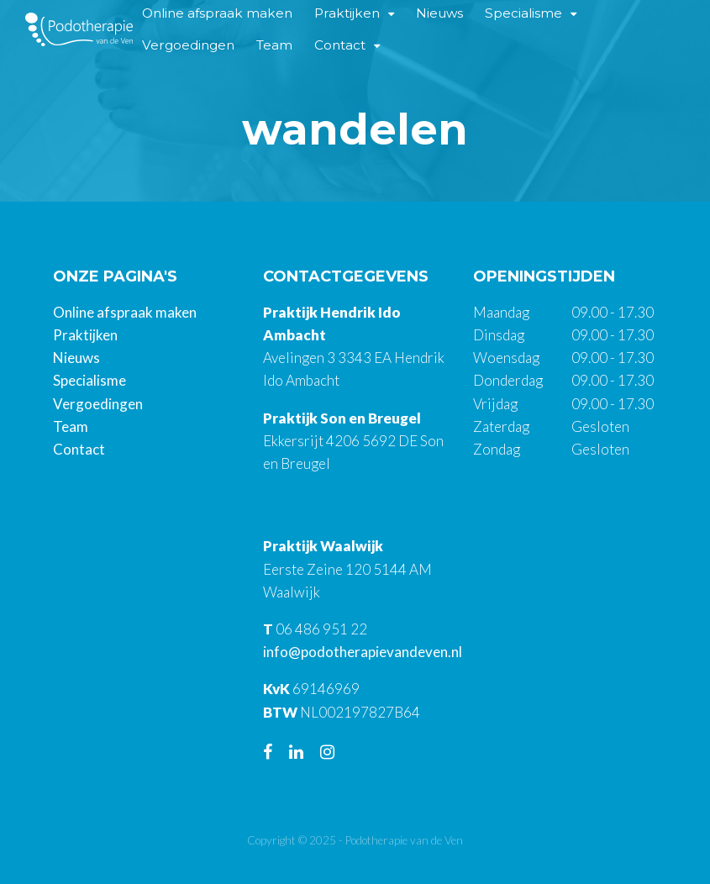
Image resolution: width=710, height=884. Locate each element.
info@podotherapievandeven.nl (362, 651)
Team (274, 45)
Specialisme (89, 380)
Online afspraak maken (125, 312)
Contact (340, 45)
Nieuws (76, 357)
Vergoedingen (188, 45)
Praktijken (85, 335)
